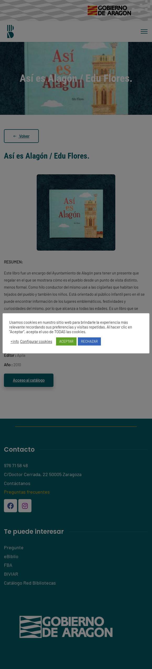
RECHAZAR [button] (89, 341)
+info (14, 341)
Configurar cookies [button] (36, 341)
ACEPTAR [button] (66, 341)
